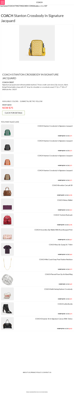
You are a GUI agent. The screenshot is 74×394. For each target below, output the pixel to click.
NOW (65, 136)
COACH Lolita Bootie (65, 304)
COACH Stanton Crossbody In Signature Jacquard (55, 126)
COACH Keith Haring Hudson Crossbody (58, 289)
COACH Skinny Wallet (64, 200)
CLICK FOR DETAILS (13, 113)
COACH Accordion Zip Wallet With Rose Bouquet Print (53, 230)
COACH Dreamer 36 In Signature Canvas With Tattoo (53, 319)
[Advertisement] (37, 65)
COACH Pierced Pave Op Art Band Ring (58, 274)
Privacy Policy (36, 372)
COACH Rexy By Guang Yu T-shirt (60, 245)
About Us (26, 372)
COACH (7, 15)
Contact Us (46, 372)
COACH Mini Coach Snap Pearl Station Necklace (55, 259)
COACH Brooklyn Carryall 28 (62, 185)
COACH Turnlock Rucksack (63, 215)
